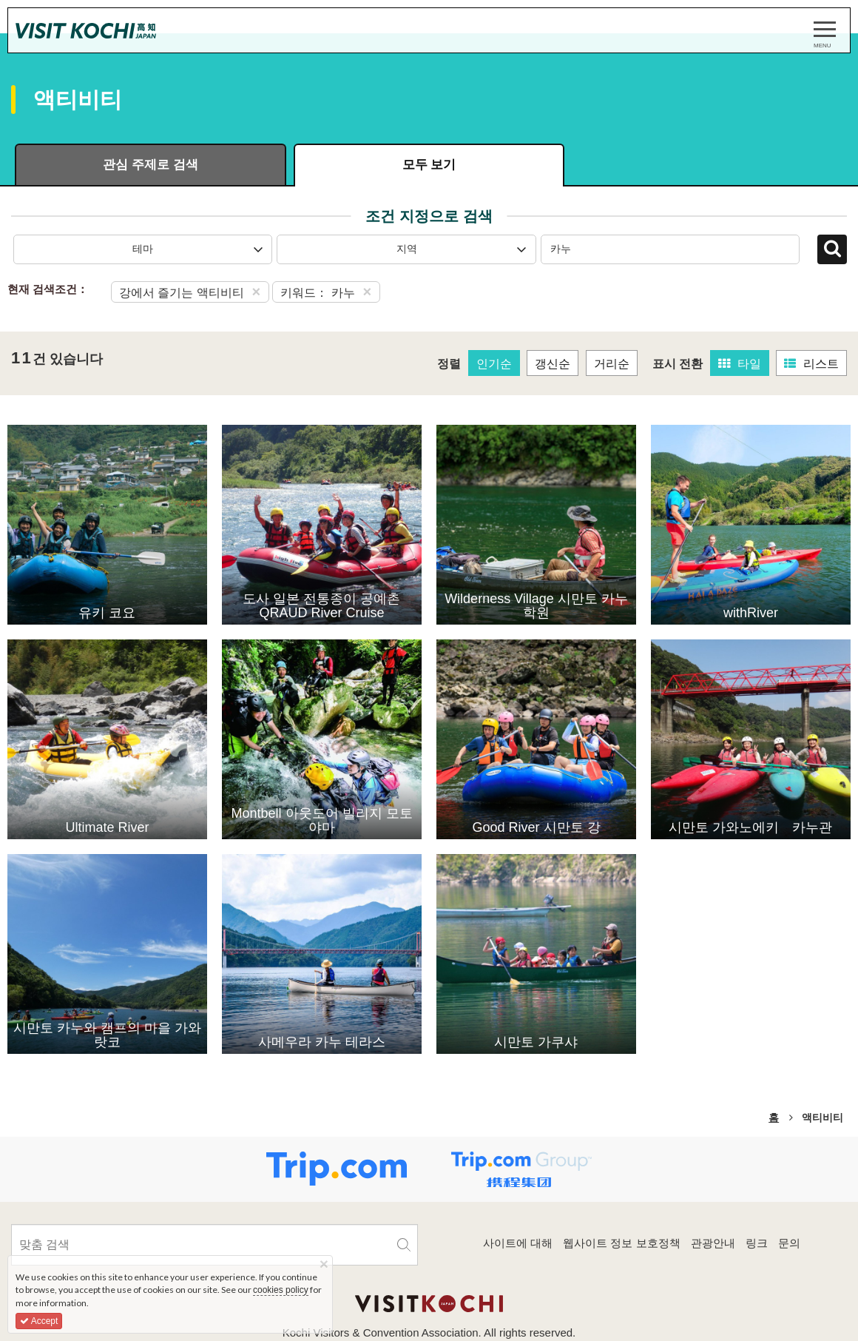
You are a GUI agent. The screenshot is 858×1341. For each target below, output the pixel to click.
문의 (789, 1243)
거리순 (611, 363)
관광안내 (713, 1243)
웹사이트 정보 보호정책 (621, 1243)
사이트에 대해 (518, 1243)
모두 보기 (429, 165)
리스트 (811, 363)
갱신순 (552, 363)
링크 (757, 1243)
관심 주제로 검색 (150, 165)
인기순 (494, 363)
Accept (39, 1321)
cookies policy (280, 1290)
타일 (739, 363)
